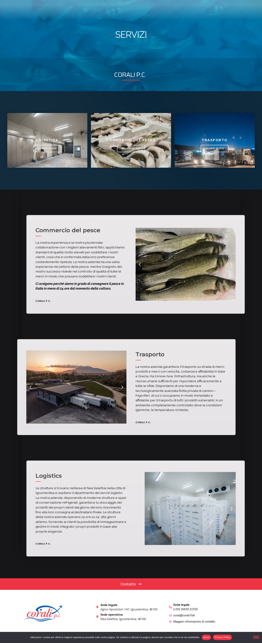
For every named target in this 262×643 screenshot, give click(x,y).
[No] (256, 637)
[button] (219, 10)
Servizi (181, 10)
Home (125, 10)
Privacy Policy (222, 637)
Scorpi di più (47, 148)
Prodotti (163, 10)
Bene (206, 637)
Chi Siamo (143, 10)
